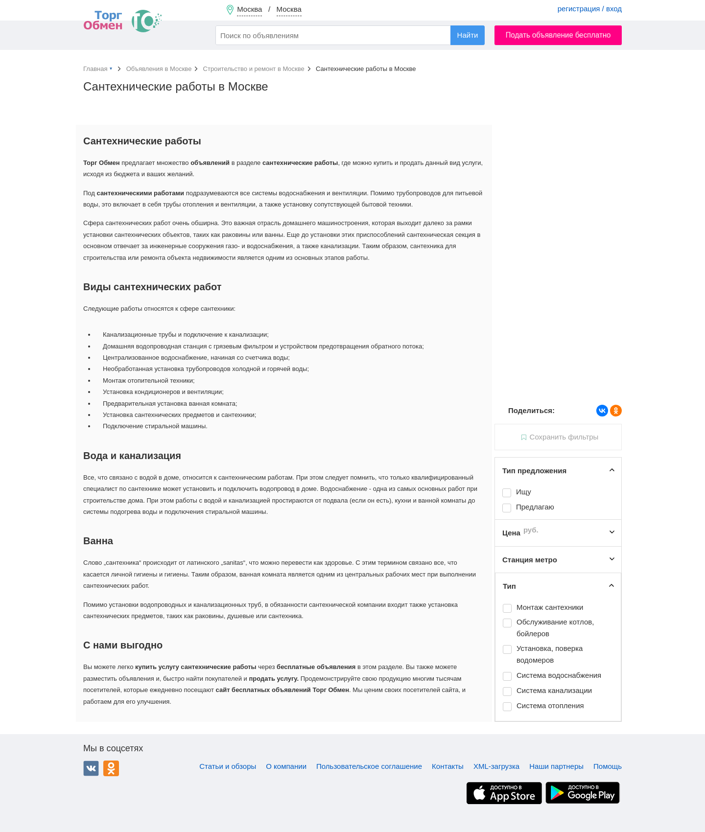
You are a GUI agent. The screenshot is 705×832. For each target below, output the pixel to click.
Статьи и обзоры (227, 766)
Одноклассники (111, 768)
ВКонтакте (91, 768)
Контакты (448, 766)
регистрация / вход (590, 8)
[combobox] (350, 35)
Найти (467, 35)
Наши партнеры (556, 766)
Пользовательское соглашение (369, 766)
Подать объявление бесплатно (558, 35)
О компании (286, 766)
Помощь (607, 766)
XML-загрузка (496, 766)
